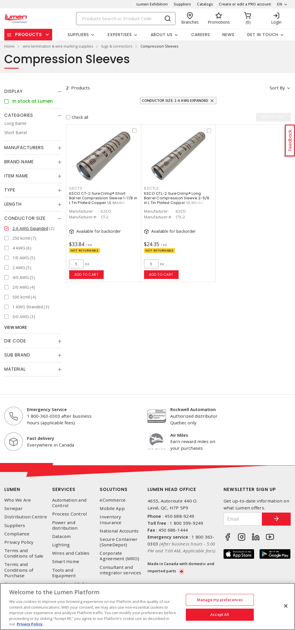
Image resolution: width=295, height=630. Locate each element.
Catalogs (205, 4)
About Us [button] (162, 35)
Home (9, 46)
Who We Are (17, 500)
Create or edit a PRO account (245, 4)
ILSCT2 (75, 188)
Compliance (17, 534)
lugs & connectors (117, 46)
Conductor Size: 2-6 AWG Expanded (175, 100)
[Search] (126, 18)
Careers (200, 35)
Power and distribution (65, 525)
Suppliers (182, 4)
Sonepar (13, 508)
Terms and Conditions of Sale (24, 553)
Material (15, 369)
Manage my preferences (220, 599)
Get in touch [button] (262, 35)
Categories (18, 115)
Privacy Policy (19, 542)
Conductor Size (25, 218)
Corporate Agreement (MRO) (119, 555)
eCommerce (113, 500)
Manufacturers (24, 148)
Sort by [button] (277, 88)
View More (15, 327)
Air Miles (179, 435)
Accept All (219, 614)
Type (9, 190)
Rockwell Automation (193, 409)
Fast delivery (40, 438)
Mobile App (112, 508)
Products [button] (28, 34)
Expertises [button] (120, 35)
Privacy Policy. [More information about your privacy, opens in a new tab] (30, 624)
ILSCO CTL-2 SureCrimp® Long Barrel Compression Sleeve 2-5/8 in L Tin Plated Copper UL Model (176, 198)
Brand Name (19, 162)
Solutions (114, 489)
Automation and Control (69, 502)
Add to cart (86, 274)
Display (13, 91)
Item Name (16, 176)
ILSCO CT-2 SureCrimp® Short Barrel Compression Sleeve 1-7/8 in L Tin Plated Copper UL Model (103, 198)
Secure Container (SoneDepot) (118, 542)
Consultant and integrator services (120, 570)
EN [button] (279, 4)
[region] (147, 606)
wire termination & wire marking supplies (58, 46)
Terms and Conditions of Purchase (18, 570)
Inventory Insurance (110, 519)
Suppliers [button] (78, 35)
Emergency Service (47, 409)
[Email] (243, 519)
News (228, 35)
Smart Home (66, 561)
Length (13, 204)
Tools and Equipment (64, 572)
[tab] (33, 91)
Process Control (69, 514)
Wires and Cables (71, 553)
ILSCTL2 (151, 188)
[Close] (285, 605)
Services (63, 489)
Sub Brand (17, 355)
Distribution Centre (25, 517)
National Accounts (119, 531)
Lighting (61, 545)
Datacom (61, 536)
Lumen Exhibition (152, 4)
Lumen (12, 489)
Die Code (15, 341)
